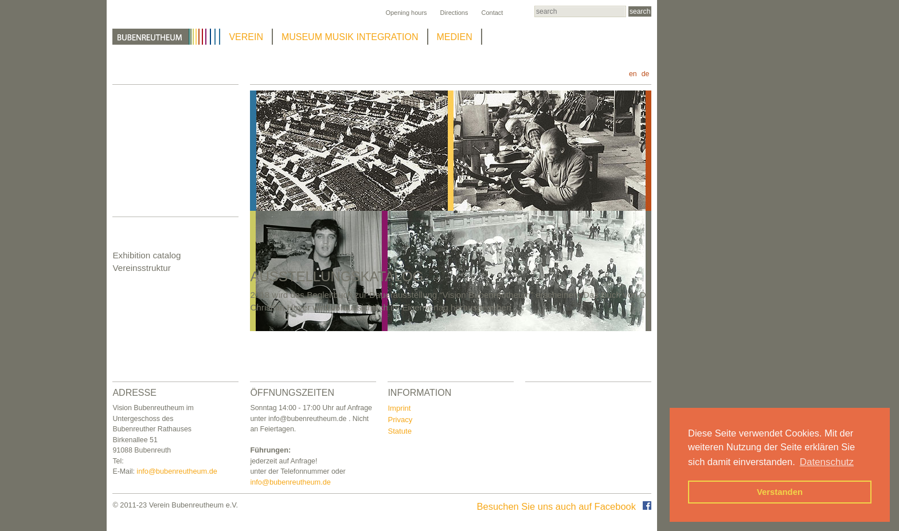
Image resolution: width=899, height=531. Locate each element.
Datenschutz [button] (827, 462)
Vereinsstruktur (141, 268)
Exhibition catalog (146, 255)
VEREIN (246, 37)
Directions (454, 12)
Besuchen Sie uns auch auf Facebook (564, 506)
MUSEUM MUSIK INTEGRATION (350, 37)
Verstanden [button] (780, 492)
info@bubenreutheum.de (176, 471)
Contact (492, 12)
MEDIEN (454, 37)
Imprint (399, 408)
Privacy (400, 419)
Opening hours (406, 12)
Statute (400, 431)
